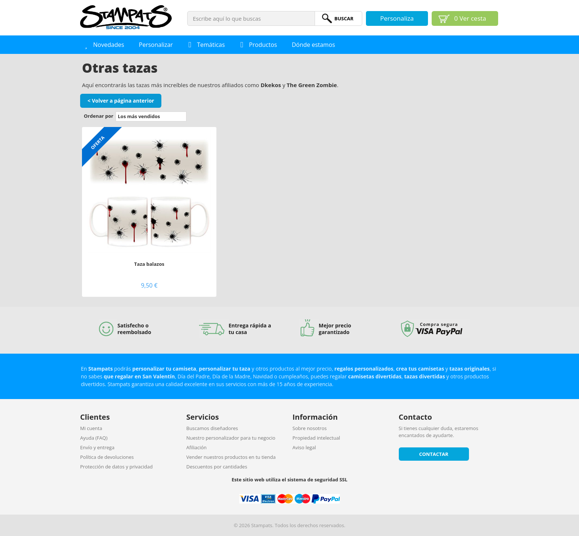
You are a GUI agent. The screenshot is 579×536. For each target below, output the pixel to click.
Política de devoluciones (107, 457)
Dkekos (271, 85)
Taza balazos (149, 264)
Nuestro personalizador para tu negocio (230, 437)
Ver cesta (470, 18)
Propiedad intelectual (316, 437)
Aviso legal (304, 447)
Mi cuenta (91, 428)
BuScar (343, 18)
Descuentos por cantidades (216, 466)
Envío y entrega (97, 447)
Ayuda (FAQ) (93, 437)
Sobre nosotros (309, 428)
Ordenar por (98, 116)
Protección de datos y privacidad (116, 466)
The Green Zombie (312, 85)
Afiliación (196, 447)
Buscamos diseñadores (212, 428)
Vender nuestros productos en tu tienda (231, 457)
